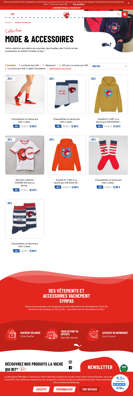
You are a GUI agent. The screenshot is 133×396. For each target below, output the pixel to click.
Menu (12, 14)
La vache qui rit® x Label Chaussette (26, 68)
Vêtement (50, 65)
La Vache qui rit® (30, 65)
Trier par (109, 66)
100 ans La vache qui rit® (75, 65)
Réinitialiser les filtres (60, 68)
